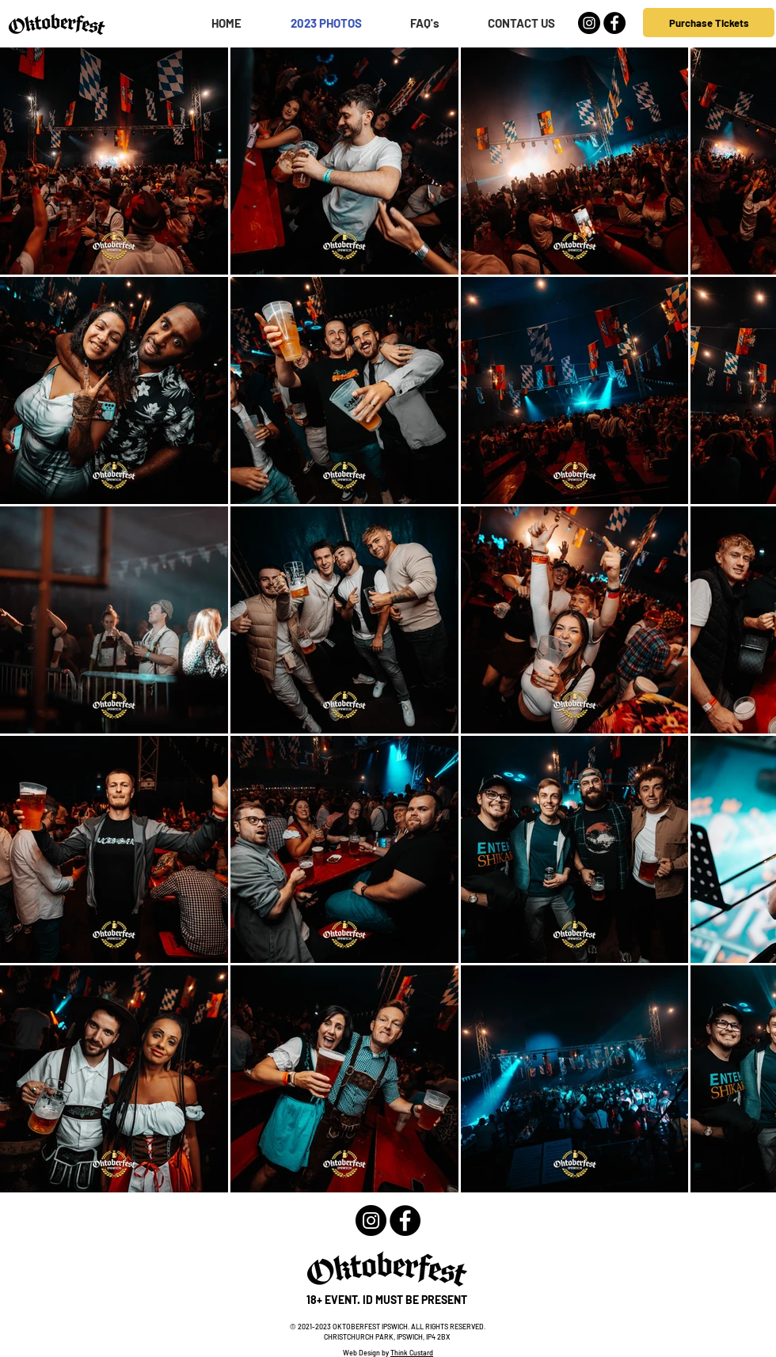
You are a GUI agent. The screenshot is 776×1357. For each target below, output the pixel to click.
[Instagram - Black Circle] (589, 23)
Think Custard (411, 1352)
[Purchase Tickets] (708, 22)
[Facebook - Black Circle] (614, 23)
